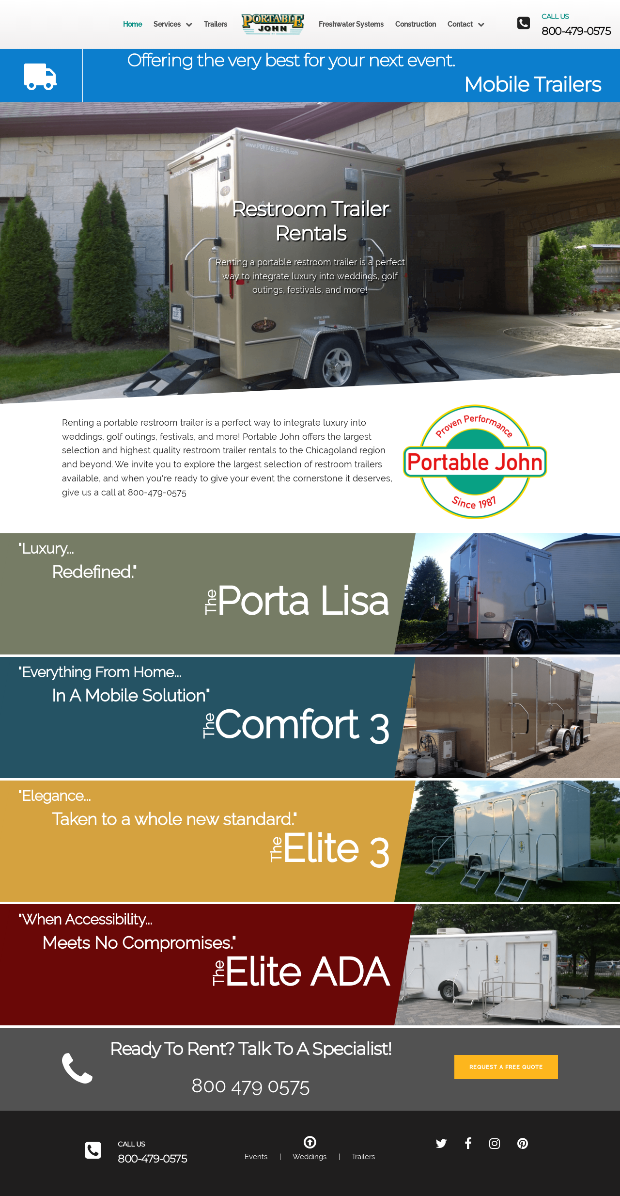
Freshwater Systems (351, 24)
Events (256, 1156)
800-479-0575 (576, 31)
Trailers (215, 24)
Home (132, 24)
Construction (415, 24)
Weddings (309, 1156)
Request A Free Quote (506, 1067)
